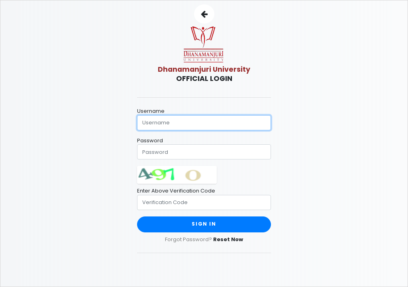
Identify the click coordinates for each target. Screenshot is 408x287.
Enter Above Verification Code (176, 191)
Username (151, 111)
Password (150, 140)
